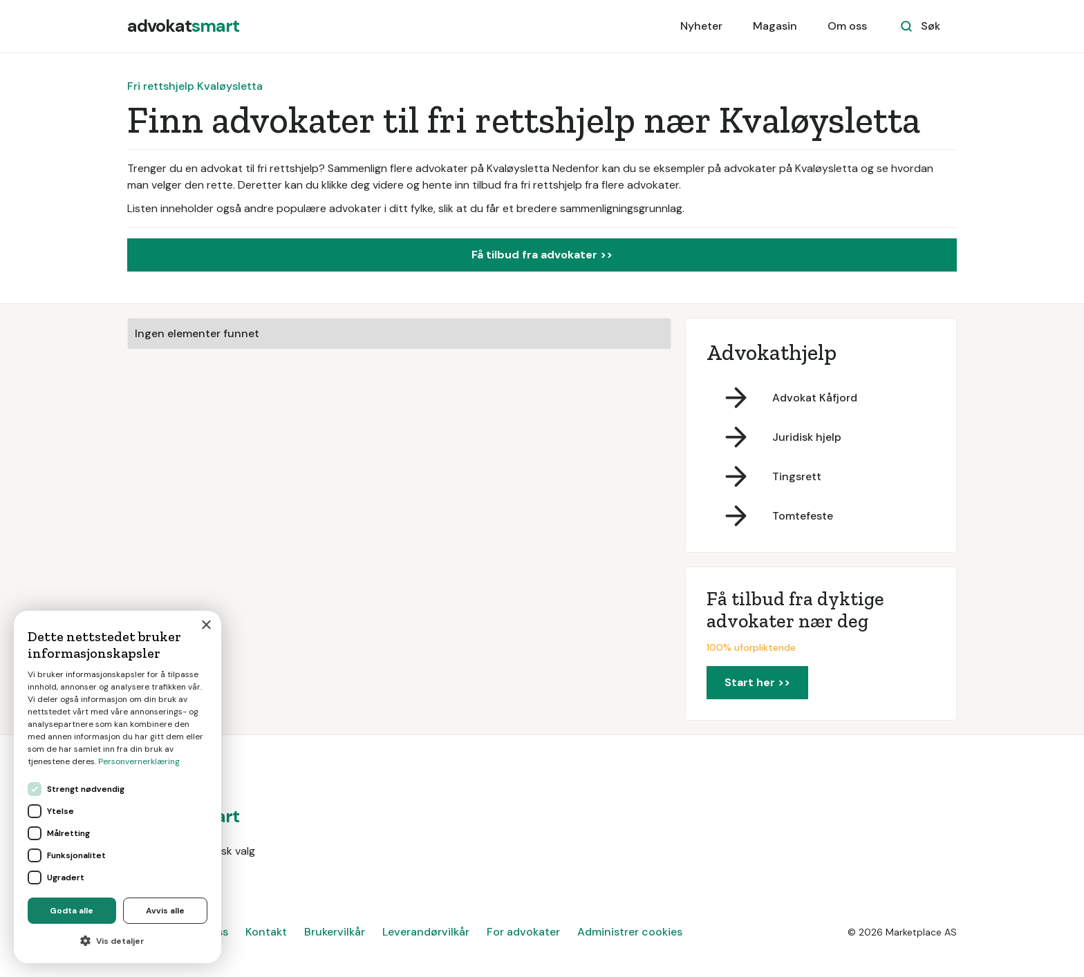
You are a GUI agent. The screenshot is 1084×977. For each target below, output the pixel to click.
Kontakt (266, 931)
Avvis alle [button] (165, 910)
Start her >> (757, 682)
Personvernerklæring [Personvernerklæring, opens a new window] (139, 761)
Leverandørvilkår (425, 931)
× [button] (205, 625)
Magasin (775, 26)
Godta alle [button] (71, 910)
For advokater (523, 931)
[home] (183, 26)
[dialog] (117, 787)
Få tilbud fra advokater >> (542, 254)
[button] (117, 941)
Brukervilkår (334, 931)
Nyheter (701, 26)
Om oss (847, 26)
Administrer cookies (629, 931)
